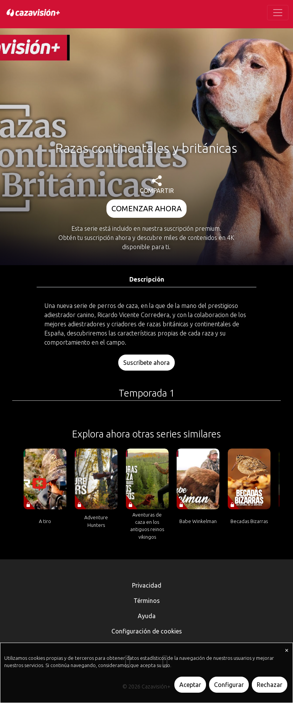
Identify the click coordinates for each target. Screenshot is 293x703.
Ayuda (147, 615)
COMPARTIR (157, 184)
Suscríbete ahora (146, 362)
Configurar (229, 684)
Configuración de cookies (146, 631)
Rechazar (269, 684)
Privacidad (146, 585)
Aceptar (190, 684)
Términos (147, 600)
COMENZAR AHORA (146, 208)
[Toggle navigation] (277, 12)
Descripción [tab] (146, 279)
